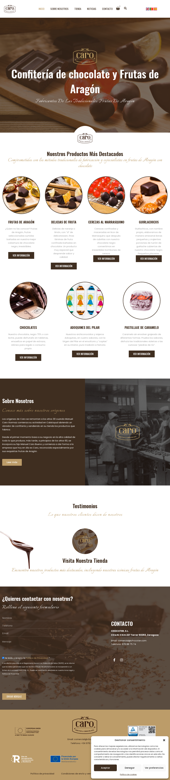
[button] (164, 740)
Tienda (77, 9)
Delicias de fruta (63, 222)
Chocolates (28, 327)
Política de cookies (128, 774)
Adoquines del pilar (85, 327)
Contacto (107, 9)
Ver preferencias (154, 767)
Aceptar (105, 767)
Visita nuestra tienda (85, 560)
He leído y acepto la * (27, 658)
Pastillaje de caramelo (142, 327)
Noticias (91, 9)
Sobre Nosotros (59, 9)
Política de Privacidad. (37, 658)
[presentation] (24, 686)
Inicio (41, 9)
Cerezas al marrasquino (106, 222)
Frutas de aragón (21, 222)
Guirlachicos (149, 222)
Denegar (130, 767)
